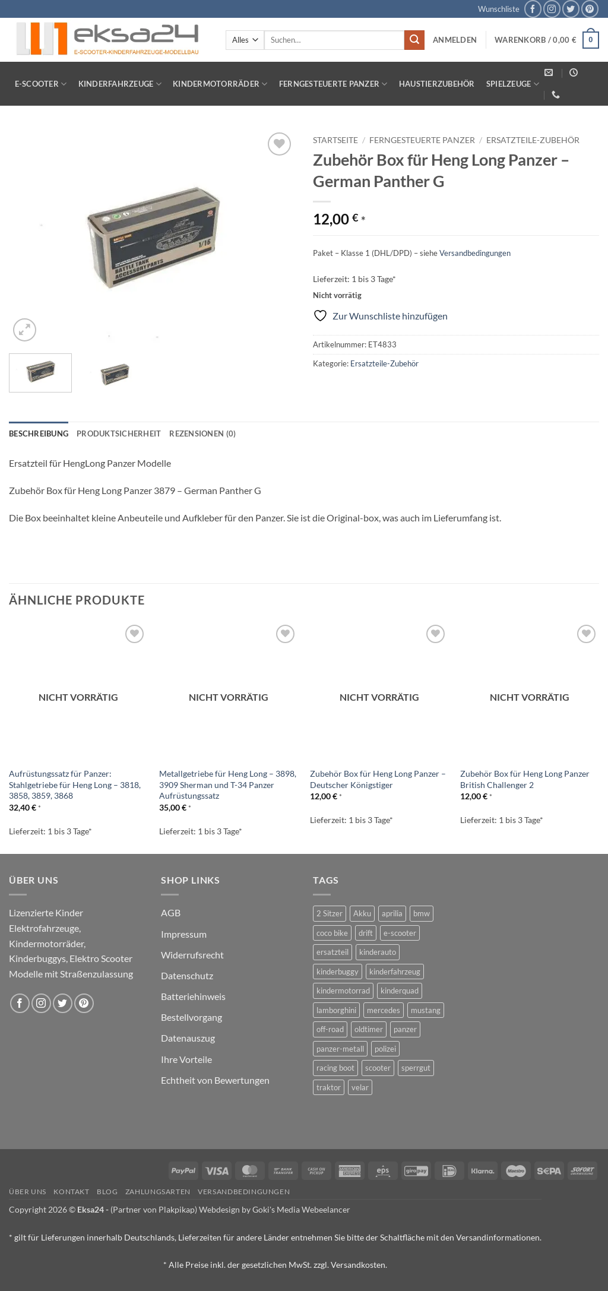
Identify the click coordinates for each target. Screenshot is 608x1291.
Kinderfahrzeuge (120, 84)
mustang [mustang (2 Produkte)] (426, 1010)
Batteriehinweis (193, 996)
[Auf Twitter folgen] (571, 8)
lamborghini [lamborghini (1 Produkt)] (336, 1010)
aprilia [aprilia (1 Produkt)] (392, 913)
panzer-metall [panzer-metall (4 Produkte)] (340, 1048)
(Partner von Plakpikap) (153, 1209)
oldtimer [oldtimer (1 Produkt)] (368, 1029)
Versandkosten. (359, 1265)
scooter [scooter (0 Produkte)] (378, 1067)
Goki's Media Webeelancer (301, 1209)
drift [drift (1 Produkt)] (366, 933)
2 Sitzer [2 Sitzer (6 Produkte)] (329, 913)
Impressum (184, 933)
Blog (107, 1191)
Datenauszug (188, 1037)
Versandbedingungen (475, 253)
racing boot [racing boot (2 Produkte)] (335, 1067)
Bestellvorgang (191, 1017)
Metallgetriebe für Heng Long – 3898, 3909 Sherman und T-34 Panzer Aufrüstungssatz (227, 784)
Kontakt (71, 1191)
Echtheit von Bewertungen (215, 1080)
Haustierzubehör (437, 83)
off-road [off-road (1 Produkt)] (330, 1029)
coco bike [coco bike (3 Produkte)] (332, 933)
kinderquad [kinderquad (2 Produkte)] (400, 990)
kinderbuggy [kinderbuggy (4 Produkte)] (337, 971)
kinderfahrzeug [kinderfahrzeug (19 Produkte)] (394, 971)
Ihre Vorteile (186, 1059)
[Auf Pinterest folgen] (589, 8)
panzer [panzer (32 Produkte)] (405, 1029)
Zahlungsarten (158, 1191)
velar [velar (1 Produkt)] (360, 1087)
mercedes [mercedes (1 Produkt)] (383, 1010)
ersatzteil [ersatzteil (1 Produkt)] (332, 952)
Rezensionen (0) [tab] (202, 433)
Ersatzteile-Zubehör (533, 140)
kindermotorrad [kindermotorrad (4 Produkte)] (343, 990)
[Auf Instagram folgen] (551, 8)
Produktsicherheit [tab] (119, 433)
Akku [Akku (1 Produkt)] (362, 913)
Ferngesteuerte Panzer (333, 84)
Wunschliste (499, 9)
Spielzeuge (512, 84)
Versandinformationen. (499, 1237)
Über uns (27, 1191)
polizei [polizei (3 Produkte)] (385, 1048)
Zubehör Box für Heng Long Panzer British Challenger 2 (525, 779)
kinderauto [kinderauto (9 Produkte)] (377, 952)
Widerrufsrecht (192, 954)
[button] (455, 39)
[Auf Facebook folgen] (533, 8)
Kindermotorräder (220, 84)
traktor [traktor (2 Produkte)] (328, 1087)
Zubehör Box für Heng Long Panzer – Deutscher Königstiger (378, 779)
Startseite (335, 140)
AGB (170, 912)
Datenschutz (187, 975)
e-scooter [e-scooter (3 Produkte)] (400, 933)
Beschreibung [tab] (38, 433)
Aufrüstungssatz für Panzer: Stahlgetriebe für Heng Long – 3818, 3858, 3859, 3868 (75, 784)
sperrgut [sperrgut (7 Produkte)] (415, 1067)
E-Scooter (41, 84)
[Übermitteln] (414, 40)
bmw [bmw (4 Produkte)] (421, 913)
